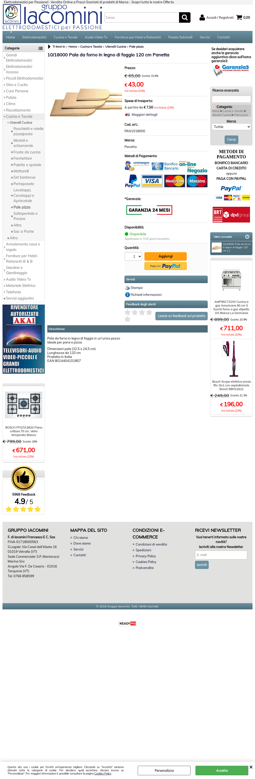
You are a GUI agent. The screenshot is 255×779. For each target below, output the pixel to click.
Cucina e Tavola (65, 37)
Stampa (137, 288)
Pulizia (11, 98)
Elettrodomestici (34, 37)
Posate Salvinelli (180, 37)
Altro (17, 225)
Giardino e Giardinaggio (16, 271)
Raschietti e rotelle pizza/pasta (28, 132)
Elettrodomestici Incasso (19, 70)
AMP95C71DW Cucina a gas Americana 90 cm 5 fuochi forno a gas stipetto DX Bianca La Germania (231, 307)
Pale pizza (21, 208)
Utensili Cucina (21, 123)
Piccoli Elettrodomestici (24, 79)
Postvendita (145, 568)
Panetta (131, 147)
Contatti (223, 37)
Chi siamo (80, 538)
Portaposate (23, 184)
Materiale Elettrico (20, 286)
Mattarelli (21, 171)
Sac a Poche (23, 232)
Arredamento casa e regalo (23, 247)
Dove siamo (82, 544)
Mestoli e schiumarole (23, 143)
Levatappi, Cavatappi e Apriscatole (23, 196)
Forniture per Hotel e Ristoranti (138, 37)
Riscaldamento (18, 111)
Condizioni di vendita (151, 545)
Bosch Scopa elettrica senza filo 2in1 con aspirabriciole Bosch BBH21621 (231, 385)
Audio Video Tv (96, 37)
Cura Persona (17, 91)
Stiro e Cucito (17, 85)
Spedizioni (143, 551)
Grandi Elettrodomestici (19, 58)
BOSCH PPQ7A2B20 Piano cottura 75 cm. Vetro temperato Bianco (23, 431)
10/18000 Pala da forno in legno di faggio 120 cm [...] (231, 248)
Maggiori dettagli (144, 115)
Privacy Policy (146, 556)
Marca (231, 122)
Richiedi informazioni (146, 295)
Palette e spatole (27, 165)
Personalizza (164, 771)
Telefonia (13, 292)
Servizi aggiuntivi (20, 299)
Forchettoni (22, 159)
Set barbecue (24, 178)
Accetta (222, 771)
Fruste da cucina (27, 152)
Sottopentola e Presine (25, 217)
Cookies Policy (102, 773)
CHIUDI (251, 766)
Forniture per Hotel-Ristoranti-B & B (22, 259)
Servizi (205, 37)
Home (10, 37)
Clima (10, 104)
